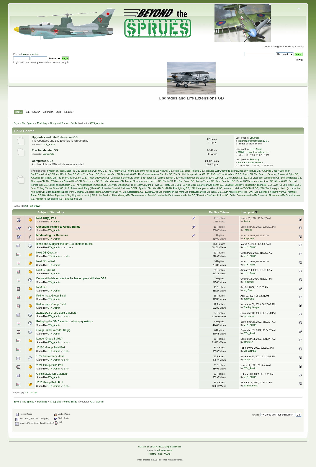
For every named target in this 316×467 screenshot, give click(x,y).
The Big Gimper (252, 307)
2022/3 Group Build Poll (50, 347)
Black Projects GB (194, 170)
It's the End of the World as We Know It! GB (150, 170)
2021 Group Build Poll (49, 365)
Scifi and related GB (291, 177)
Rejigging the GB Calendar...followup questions (64, 321)
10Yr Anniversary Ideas (50, 356)
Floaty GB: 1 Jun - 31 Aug (177, 185)
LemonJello (48, 154)
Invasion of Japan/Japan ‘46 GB (63, 170)
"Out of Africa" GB (54, 188)
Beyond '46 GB (129, 174)
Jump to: (256, 415)
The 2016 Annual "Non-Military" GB (64, 181)
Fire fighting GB (181, 188)
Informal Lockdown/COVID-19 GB (241, 188)
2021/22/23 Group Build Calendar (56, 312)
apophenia (249, 238)
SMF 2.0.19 (143, 446)
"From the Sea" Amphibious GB (212, 195)
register (34, 54)
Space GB (247, 174)
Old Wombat (250, 350)
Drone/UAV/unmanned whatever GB (254, 181)
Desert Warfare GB (110, 174)
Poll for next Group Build (50, 295)
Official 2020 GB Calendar (52, 373)
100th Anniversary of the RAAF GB (240, 191)
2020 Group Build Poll (49, 382)
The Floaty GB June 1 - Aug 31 (146, 185)
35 (70, 248)
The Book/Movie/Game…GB (71, 177)
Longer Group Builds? (49, 338)
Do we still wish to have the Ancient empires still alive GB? (71, 278)
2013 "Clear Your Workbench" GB (224, 174)
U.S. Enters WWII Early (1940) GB (82, 188)
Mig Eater (248, 290)
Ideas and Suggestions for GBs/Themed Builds (64, 243)
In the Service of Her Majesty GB (112, 195)
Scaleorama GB (88, 170)
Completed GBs (42, 160)
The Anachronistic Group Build (90, 185)
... (68, 248)
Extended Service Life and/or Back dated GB (133, 177)
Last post (250, 212)
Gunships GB (38, 181)
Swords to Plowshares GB (271, 195)
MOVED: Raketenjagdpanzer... (254, 152)
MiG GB (102, 170)
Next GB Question (47, 252)
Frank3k (248, 230)
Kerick (247, 221)
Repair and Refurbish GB (61, 185)
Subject (43, 212)
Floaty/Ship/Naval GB (99, 177)
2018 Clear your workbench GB (207, 185)
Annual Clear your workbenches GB (143, 181)
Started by (57, 212)
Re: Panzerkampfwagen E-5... (253, 140)
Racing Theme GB (204, 181)
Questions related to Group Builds (58, 226)
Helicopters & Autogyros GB (103, 191)
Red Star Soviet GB (184, 181)
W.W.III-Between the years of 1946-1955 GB (201, 177)
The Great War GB (116, 170)
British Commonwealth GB (243, 195)
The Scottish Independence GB (189, 174)
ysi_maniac (249, 316)
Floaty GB (168, 181)
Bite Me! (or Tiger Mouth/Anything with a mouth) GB (68, 195)
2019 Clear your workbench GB (206, 188)
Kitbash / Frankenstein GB (49, 198)
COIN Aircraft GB (233, 177)
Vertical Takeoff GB (167, 177)
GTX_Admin (96, 123)
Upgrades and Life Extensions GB (55, 137)
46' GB (122, 191)
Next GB (41, 287)
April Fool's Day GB (66, 174)
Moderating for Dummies (52, 235)
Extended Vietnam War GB (273, 191)
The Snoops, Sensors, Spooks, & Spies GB (276, 174)
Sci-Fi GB (167, 188)
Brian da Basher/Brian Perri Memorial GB (67, 191)
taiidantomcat (250, 385)
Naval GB (216, 191)
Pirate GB (178, 170)
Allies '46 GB (280, 181)
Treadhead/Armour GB (112, 181)
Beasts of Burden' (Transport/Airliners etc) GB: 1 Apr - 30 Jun (256, 185)
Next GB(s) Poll (46, 218)
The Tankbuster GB (45, 150)
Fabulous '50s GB (73, 198)
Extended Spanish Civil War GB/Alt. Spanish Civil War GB (131, 188)
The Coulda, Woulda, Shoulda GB (155, 174)
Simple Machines (173, 446)
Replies (214, 212)
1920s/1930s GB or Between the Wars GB (166, 191)
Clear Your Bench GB (88, 174)
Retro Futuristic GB (225, 181)
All (67, 256)
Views (225, 212)
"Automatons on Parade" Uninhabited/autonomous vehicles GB (163, 195)
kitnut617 (248, 342)
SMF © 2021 (157, 446)
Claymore (254, 137)
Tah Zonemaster (164, 450)
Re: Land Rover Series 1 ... (252, 162)
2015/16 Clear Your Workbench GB (262, 177)
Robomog (255, 159)
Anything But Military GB (43, 177)
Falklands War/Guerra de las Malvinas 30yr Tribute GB (232, 170)
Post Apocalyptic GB (199, 191)
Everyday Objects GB (118, 185)
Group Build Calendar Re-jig (53, 330)
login (24, 54)
